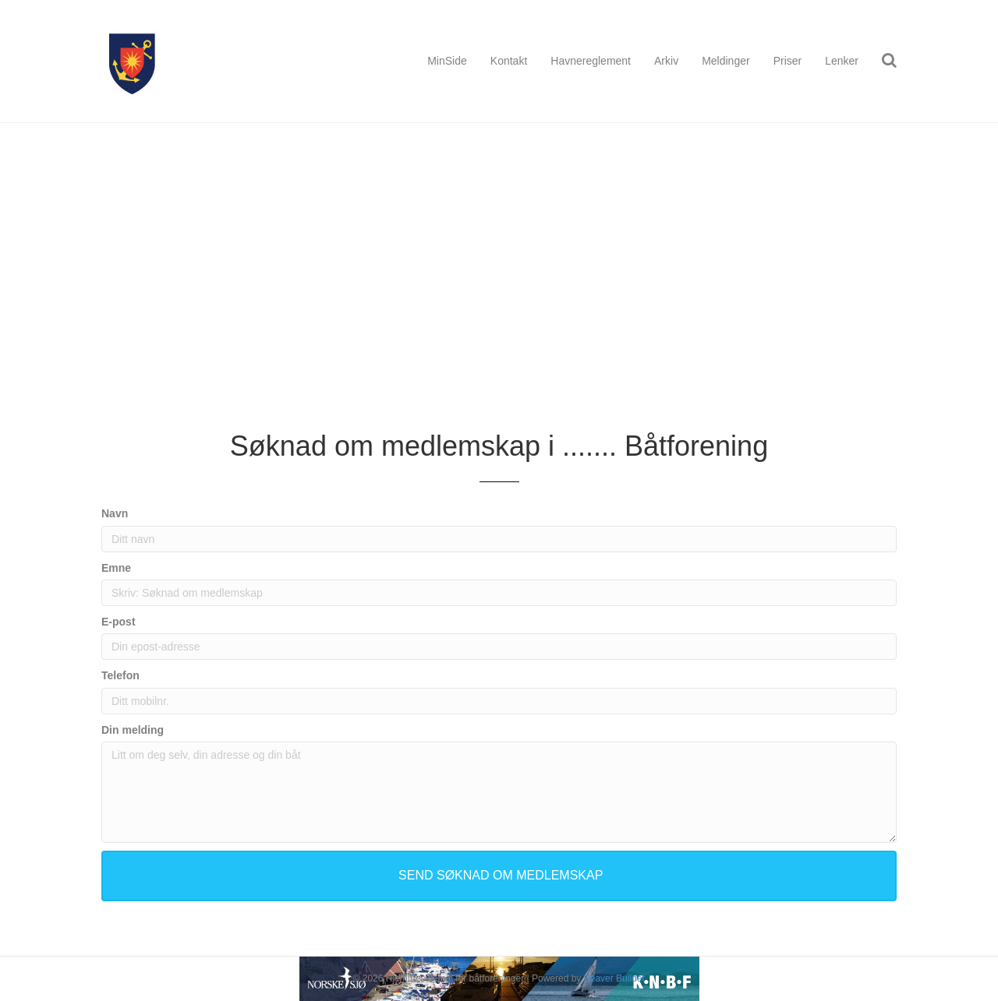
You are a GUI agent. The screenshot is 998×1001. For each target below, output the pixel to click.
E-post (118, 621)
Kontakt (508, 61)
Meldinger (725, 61)
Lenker (841, 61)
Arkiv (666, 61)
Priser (787, 61)
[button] (499, 876)
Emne (116, 568)
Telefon (120, 675)
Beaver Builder (615, 978)
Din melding (132, 730)
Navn (114, 513)
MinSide (447, 61)
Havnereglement (590, 61)
